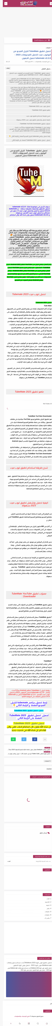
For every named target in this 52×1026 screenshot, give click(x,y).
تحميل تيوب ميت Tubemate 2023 (36, 106)
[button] (31, 739)
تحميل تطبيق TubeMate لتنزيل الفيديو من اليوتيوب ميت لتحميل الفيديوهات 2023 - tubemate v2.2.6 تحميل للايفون (26, 74)
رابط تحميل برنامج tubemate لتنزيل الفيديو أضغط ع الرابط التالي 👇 (26, 136)
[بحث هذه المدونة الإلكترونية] (29, 861)
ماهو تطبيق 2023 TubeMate (38, 110)
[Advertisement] (26, 22)
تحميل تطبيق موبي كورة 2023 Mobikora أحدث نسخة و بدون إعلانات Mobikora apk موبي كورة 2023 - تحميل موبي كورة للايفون (26, 964)
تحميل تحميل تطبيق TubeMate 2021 (26, 711)
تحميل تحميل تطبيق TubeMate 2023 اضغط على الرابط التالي (27, 140)
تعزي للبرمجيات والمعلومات (19, 1016)
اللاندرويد (44, 902)
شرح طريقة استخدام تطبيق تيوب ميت (35, 116)
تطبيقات (45, 47)
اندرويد (45, 905)
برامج (45, 908)
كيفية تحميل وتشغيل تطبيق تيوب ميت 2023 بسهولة (30, 120)
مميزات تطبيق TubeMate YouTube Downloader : (31, 123)
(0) (5, 61)
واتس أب (44, 918)
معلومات (44, 915)
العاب (45, 898)
